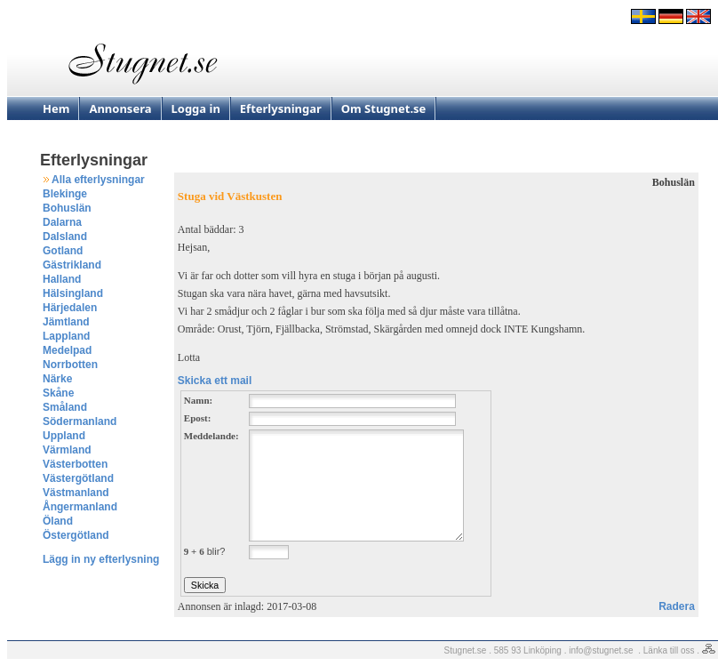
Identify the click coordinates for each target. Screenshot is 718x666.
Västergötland (78, 478)
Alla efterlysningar (98, 179)
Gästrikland (72, 265)
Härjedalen (70, 307)
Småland (65, 407)
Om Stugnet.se (384, 108)
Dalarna (62, 222)
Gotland (63, 251)
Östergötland (76, 535)
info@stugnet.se (601, 650)
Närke (57, 379)
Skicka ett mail (214, 380)
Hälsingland (73, 293)
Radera (676, 606)
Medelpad (67, 350)
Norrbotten (70, 364)
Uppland (64, 435)
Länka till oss (669, 650)
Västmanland (76, 492)
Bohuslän (67, 208)
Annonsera (120, 108)
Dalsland (65, 236)
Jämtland (66, 322)
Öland (58, 521)
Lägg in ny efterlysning (101, 559)
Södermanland (79, 421)
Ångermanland (80, 507)
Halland (62, 279)
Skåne (58, 393)
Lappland (66, 336)
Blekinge (65, 194)
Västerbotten (75, 464)
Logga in (196, 108)
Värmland (67, 450)
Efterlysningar (281, 108)
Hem (56, 108)
